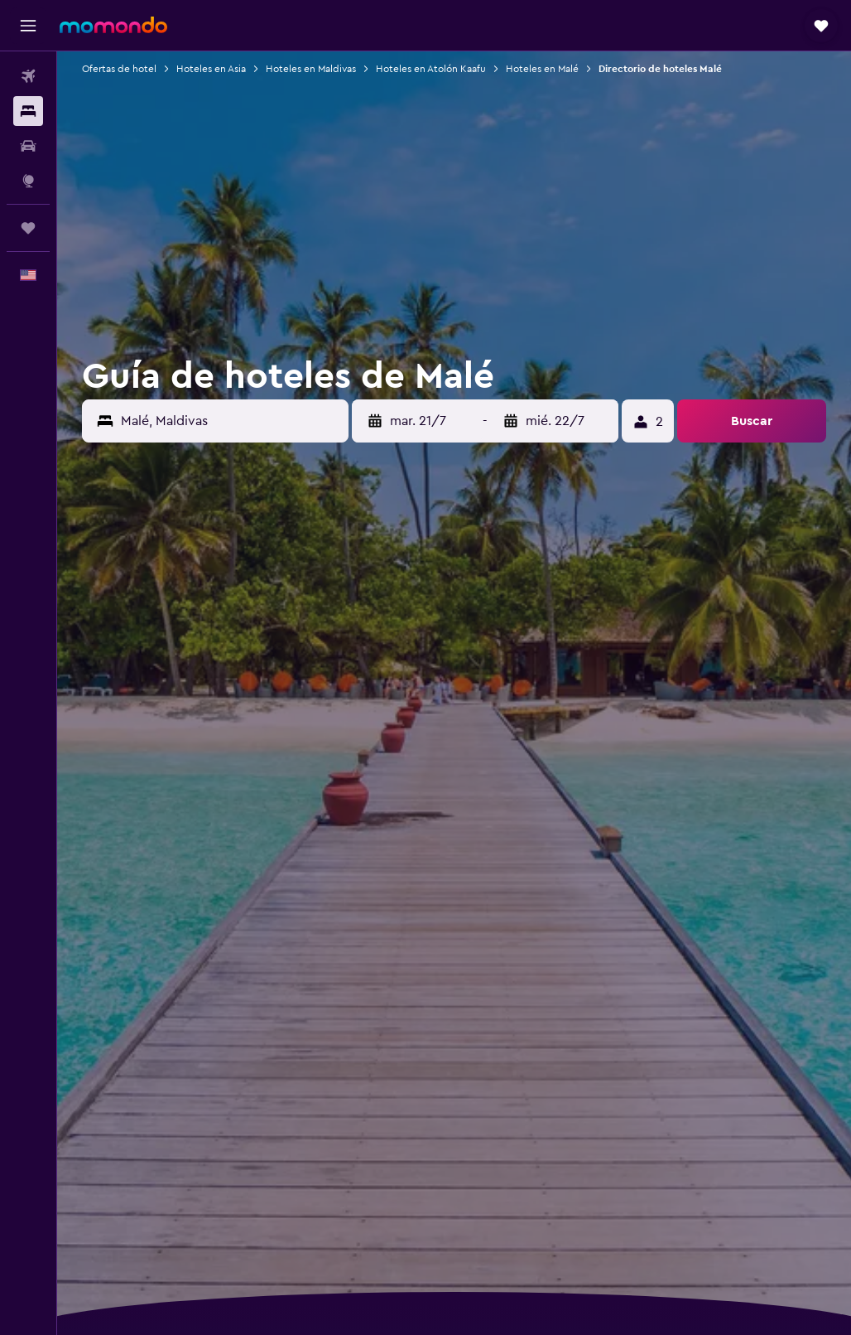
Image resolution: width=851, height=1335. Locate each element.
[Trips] (28, 227)
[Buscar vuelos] (28, 76)
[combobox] (230, 421)
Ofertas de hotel (119, 69)
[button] (28, 25)
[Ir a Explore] (28, 180)
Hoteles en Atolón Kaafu (431, 69)
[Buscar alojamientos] (28, 111)
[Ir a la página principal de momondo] (113, 25)
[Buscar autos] (28, 145)
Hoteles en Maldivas (311, 69)
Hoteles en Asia (211, 69)
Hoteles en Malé (542, 69)
